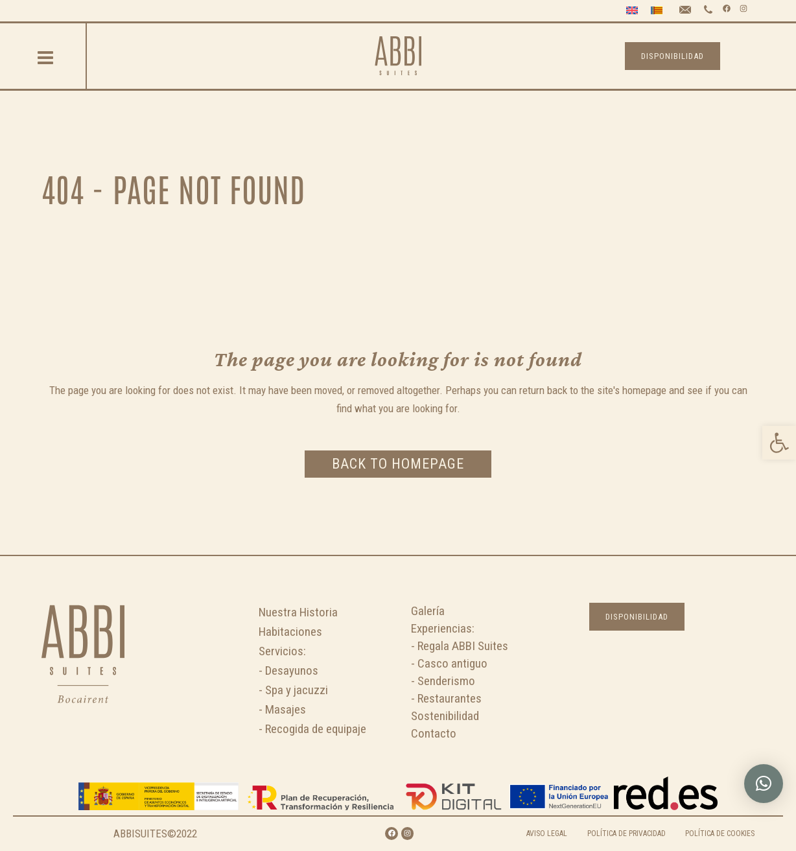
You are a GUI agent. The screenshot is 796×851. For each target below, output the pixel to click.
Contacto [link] (433, 733)
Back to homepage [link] (398, 464)
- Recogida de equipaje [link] (312, 728)
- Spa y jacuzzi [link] (293, 689)
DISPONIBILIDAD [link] (672, 56)
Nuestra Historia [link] (298, 612)
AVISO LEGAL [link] (546, 833)
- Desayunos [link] (288, 670)
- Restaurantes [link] (446, 698)
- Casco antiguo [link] (449, 663)
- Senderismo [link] (443, 680)
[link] (779, 443)
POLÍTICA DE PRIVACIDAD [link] (626, 833)
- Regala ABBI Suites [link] (459, 645)
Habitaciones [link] (290, 631)
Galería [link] (428, 610)
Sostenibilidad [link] (445, 715)
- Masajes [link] (282, 709)
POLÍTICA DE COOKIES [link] (720, 833)
